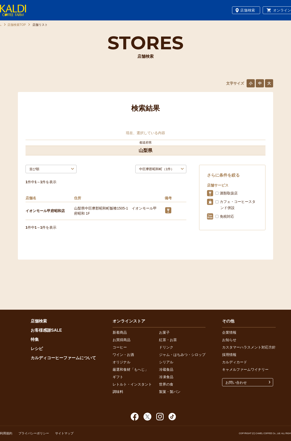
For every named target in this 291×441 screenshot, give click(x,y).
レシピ (37, 348)
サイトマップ (64, 433)
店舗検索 (247, 10)
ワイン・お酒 (123, 355)
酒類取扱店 (229, 193)
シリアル (166, 362)
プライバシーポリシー (33, 433)
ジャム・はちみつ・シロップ (182, 355)
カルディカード (234, 362)
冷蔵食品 (166, 369)
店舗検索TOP (16, 25)
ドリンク (166, 347)
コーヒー (120, 347)
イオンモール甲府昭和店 (45, 211)
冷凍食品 (166, 377)
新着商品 (120, 332)
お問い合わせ (236, 382)
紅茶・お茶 (168, 340)
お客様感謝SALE (46, 330)
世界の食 (166, 384)
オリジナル (121, 362)
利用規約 (6, 433)
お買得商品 (121, 340)
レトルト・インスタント (132, 384)
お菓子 (164, 332)
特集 (35, 339)
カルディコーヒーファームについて (63, 358)
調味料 (118, 392)
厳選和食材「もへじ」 (130, 369)
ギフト (118, 377)
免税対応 (227, 216)
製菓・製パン (169, 392)
